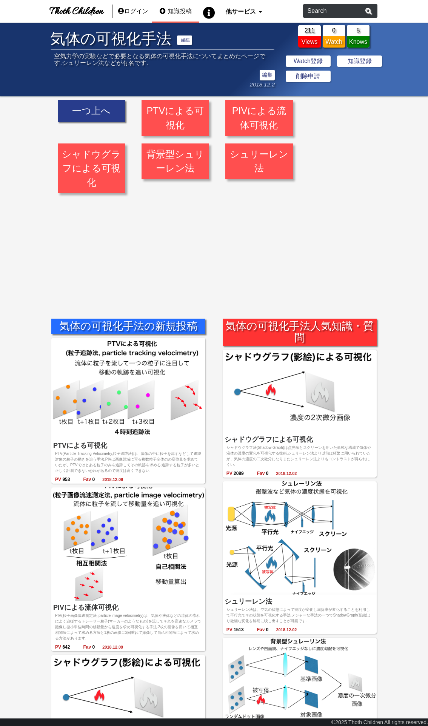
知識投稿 (176, 11)
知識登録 (360, 61)
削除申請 (308, 76)
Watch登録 (308, 61)
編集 (185, 40)
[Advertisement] (214, 251)
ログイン (133, 11)
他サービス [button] (241, 11)
